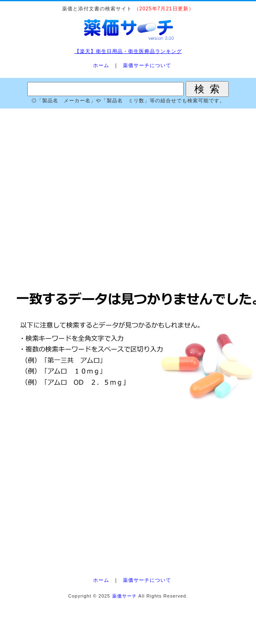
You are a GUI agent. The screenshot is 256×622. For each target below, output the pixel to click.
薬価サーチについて (147, 65)
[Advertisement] (128, 194)
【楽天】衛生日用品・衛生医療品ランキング (128, 51)
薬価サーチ (124, 595)
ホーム (101, 65)
